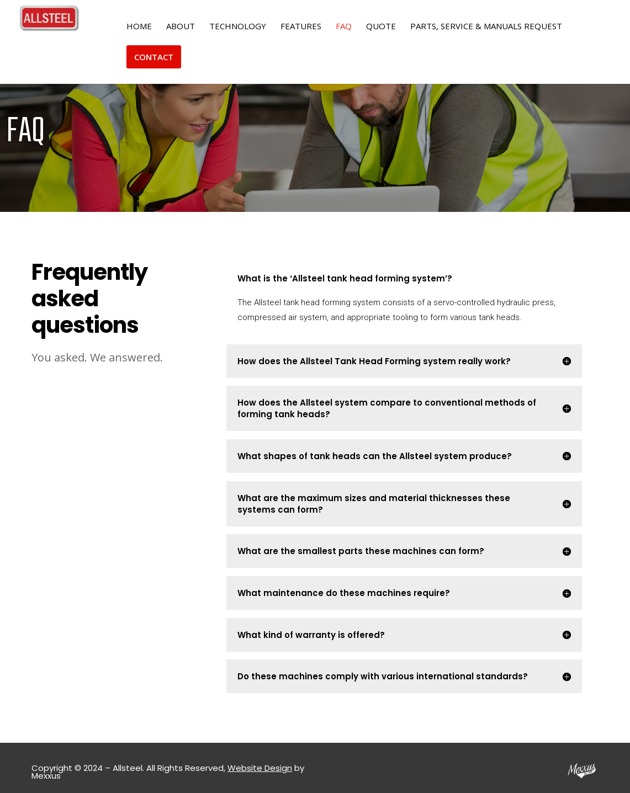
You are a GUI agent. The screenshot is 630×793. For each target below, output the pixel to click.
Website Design (259, 768)
